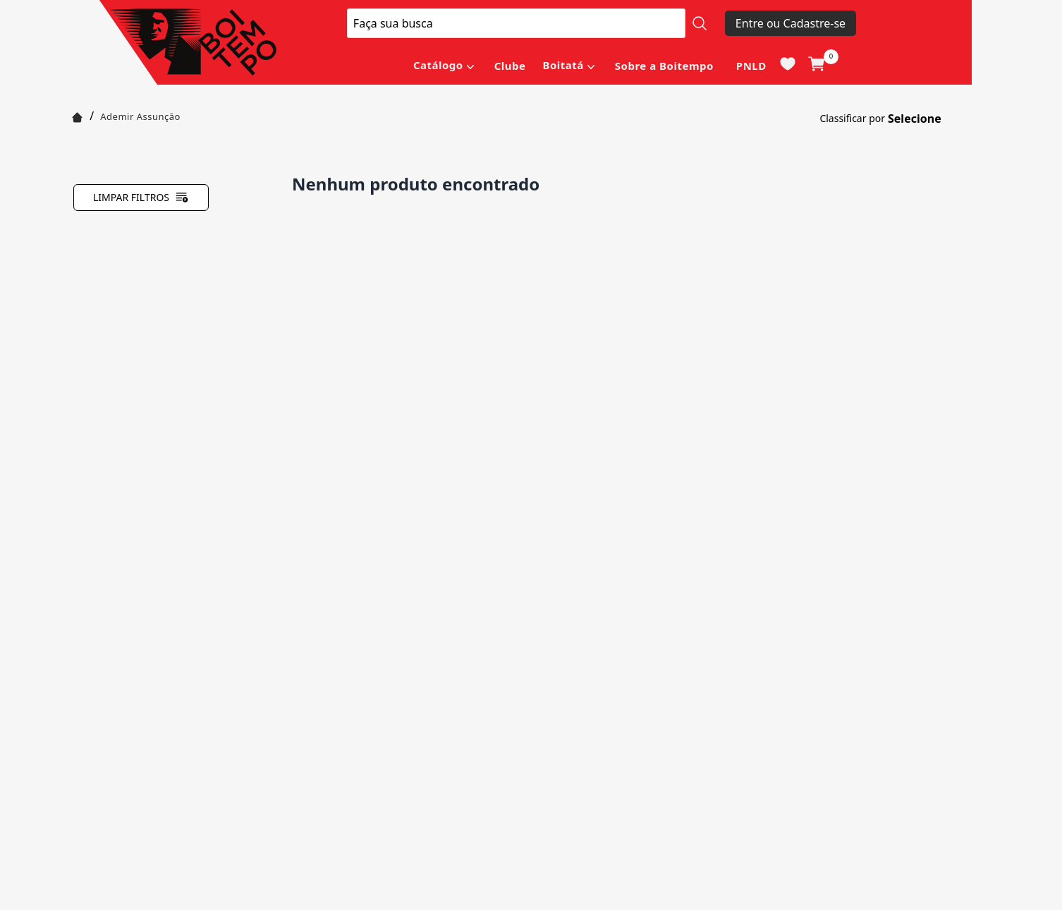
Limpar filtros (141, 197)
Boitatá (562, 65)
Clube (510, 66)
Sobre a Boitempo (664, 66)
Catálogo (438, 65)
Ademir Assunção (140, 116)
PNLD (751, 66)
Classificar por (852, 118)
